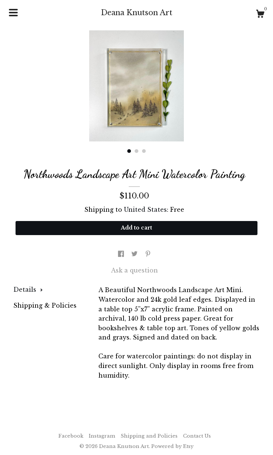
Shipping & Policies (45, 305)
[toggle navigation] (13, 12)
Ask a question (134, 270)
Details (28, 289)
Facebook (70, 436)
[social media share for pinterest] (148, 254)
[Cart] (260, 14)
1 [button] (129, 151)
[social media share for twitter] (135, 254)
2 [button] (136, 151)
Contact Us (197, 436)
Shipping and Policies (149, 436)
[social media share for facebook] (122, 254)
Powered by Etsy (172, 446)
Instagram (102, 436)
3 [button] (144, 151)
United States (145, 209)
